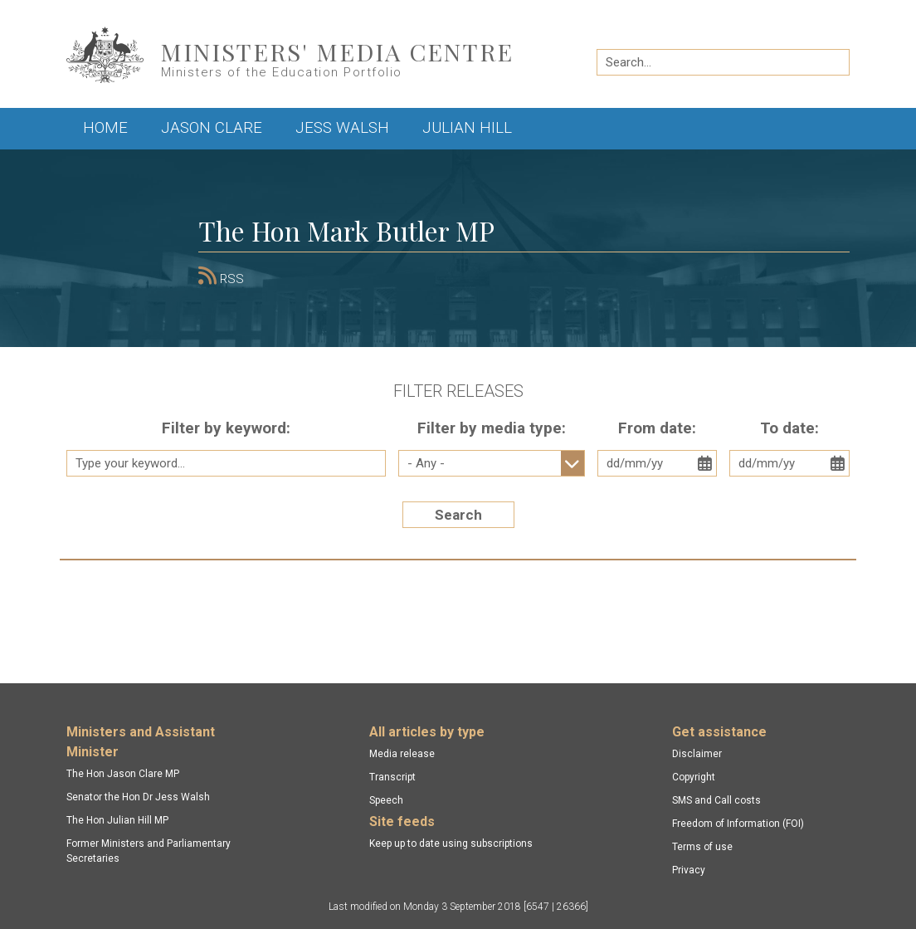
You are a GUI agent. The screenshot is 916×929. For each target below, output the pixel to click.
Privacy (688, 870)
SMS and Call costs (716, 800)
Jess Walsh (342, 127)
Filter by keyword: (226, 428)
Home (105, 127)
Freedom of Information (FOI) (738, 823)
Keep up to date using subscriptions (451, 843)
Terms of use (702, 847)
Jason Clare (211, 127)
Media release (402, 754)
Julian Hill (467, 127)
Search (458, 514)
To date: (789, 428)
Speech (386, 800)
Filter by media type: (491, 428)
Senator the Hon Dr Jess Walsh (138, 797)
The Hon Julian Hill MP (117, 820)
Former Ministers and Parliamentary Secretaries (148, 851)
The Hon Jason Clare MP (122, 774)
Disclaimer (697, 754)
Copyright (693, 777)
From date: (657, 428)
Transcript (392, 777)
